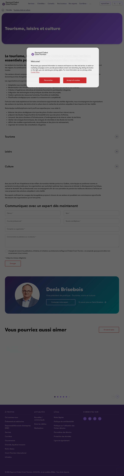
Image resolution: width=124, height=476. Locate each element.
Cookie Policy (35, 72)
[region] (63, 67)
